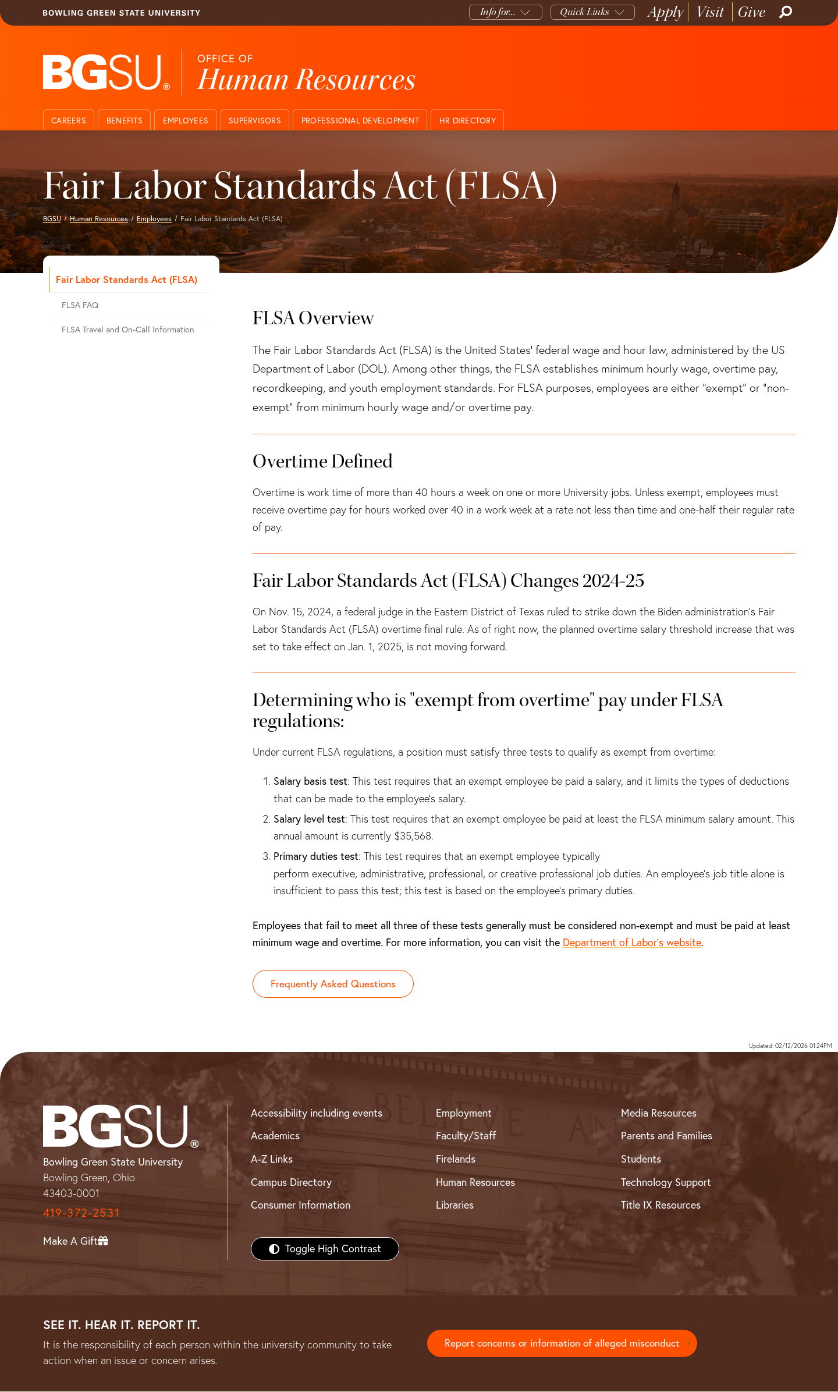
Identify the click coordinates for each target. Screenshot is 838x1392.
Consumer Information (300, 1205)
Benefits (124, 120)
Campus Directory (291, 1182)
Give (751, 12)
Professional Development (360, 120)
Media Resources (659, 1113)
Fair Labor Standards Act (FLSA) (126, 279)
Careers (68, 120)
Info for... (498, 12)
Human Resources (99, 218)
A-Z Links (272, 1159)
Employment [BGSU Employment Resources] (464, 1113)
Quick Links (584, 12)
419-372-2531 (81, 1213)
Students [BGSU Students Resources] (641, 1159)
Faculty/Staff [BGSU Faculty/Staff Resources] (466, 1136)
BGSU (52, 218)
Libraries (455, 1205)
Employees (185, 120)
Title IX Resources (661, 1205)
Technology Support (666, 1182)
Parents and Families (666, 1136)
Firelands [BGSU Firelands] (455, 1159)
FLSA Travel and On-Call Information (128, 329)
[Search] (784, 12)
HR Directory (467, 120)
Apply (666, 12)
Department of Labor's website (632, 942)
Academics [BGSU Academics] (275, 1136)
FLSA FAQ (80, 305)
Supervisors (255, 120)
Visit (710, 12)
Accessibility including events (316, 1113)
